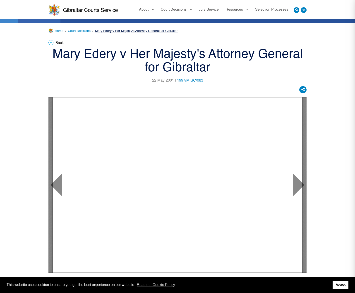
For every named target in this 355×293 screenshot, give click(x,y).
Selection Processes (271, 10)
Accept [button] (340, 284)
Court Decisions (174, 10)
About (144, 10)
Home (59, 31)
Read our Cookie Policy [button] (156, 285)
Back (56, 43)
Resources (234, 10)
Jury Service (209, 10)
